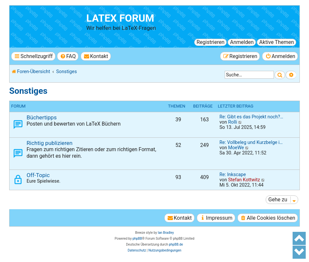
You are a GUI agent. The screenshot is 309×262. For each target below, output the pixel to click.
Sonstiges (28, 91)
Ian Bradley (166, 232)
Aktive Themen (276, 42)
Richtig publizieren (49, 143)
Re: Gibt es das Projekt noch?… (251, 116)
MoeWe (236, 147)
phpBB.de (176, 244)
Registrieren (210, 42)
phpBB (137, 238)
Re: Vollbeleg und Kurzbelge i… (251, 142)
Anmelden (242, 42)
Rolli (232, 122)
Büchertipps (42, 117)
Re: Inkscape (232, 174)
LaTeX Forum (120, 18)
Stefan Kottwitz (244, 179)
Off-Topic (38, 175)
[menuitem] (67, 56)
